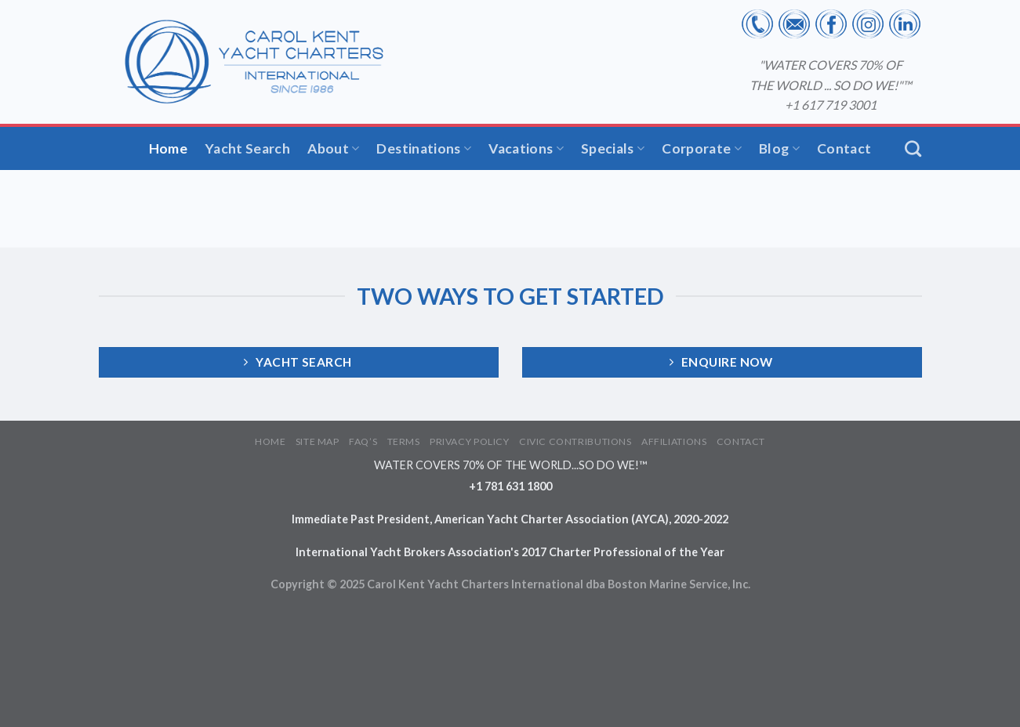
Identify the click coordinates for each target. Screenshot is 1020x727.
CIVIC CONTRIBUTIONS (575, 441)
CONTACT (741, 441)
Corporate (702, 148)
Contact (844, 148)
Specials (612, 148)
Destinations (423, 148)
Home (168, 148)
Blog (779, 148)
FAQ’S (363, 441)
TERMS (403, 441)
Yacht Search (247, 148)
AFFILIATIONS (673, 441)
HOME (270, 441)
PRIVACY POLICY (470, 441)
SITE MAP (317, 441)
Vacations (526, 148)
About (333, 148)
